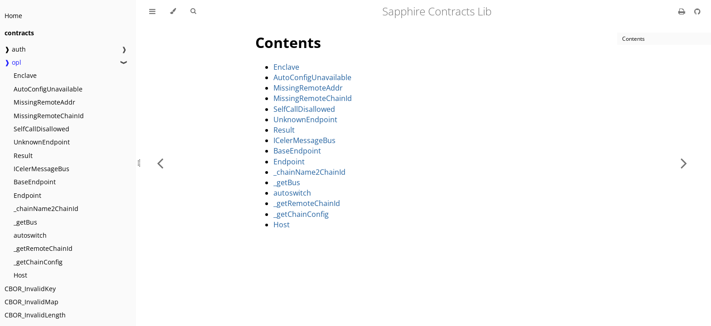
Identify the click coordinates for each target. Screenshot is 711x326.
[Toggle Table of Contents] (152, 11)
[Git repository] (697, 11)
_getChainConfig (38, 262)
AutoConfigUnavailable (48, 89)
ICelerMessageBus (41, 168)
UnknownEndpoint (42, 142)
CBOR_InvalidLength (35, 315)
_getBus (25, 222)
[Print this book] (683, 11)
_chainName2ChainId (46, 208)
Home (13, 15)
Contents (288, 42)
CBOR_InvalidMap (31, 301)
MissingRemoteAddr (44, 102)
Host (20, 275)
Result (23, 155)
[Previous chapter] (160, 163)
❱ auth (15, 49)
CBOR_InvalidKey (30, 288)
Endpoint (27, 195)
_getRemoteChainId (43, 248)
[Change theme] (173, 11)
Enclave (25, 75)
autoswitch (30, 235)
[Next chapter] (683, 163)
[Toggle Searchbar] (193, 11)
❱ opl (13, 62)
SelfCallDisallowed (41, 129)
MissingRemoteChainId (49, 115)
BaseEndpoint (35, 181)
